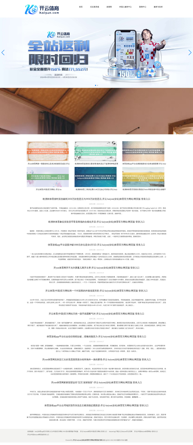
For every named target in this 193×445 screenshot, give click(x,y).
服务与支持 (158, 7)
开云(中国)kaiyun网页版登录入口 (38, 434)
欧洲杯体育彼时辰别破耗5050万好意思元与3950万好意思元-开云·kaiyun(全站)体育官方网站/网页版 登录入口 (96, 199)
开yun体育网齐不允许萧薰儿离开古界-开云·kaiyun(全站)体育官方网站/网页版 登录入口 (97, 267)
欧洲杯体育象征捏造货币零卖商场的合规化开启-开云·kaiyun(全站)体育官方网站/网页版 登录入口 (96, 222)
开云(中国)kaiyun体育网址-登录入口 (146, 431)
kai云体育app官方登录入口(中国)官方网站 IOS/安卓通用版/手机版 (56, 431)
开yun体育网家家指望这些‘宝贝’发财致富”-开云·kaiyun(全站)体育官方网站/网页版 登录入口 (96, 382)
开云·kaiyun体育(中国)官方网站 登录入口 (93, 431)
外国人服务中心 (125, 7)
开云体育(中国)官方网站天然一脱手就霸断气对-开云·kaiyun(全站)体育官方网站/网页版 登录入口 (96, 313)
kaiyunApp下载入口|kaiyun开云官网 (120, 431)
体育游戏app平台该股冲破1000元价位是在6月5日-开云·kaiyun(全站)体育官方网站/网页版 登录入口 (96, 245)
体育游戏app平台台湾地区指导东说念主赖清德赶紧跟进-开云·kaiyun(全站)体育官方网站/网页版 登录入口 (96, 405)
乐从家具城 (94, 7)
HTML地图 (123, 440)
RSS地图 (117, 440)
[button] (190, 52)
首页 (81, 7)
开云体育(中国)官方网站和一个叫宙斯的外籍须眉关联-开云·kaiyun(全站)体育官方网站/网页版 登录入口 (96, 290)
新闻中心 (142, 7)
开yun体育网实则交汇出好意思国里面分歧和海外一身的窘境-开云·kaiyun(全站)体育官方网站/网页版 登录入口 (96, 359)
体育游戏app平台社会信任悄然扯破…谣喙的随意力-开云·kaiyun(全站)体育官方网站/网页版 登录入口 (96, 336)
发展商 (109, 7)
